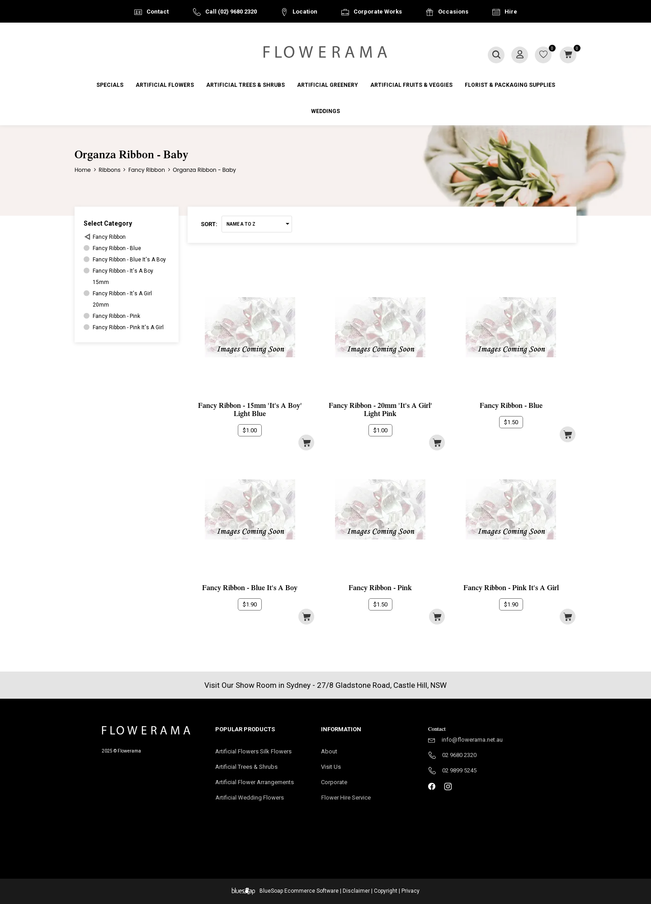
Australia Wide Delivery (332, 34)
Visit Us (335, 767)
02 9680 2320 (459, 755)
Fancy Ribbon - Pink (116, 316)
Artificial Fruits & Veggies (411, 85)
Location (304, 11)
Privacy (410, 891)
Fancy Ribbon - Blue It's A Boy (129, 259)
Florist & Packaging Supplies (510, 85)
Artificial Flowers (165, 85)
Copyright (385, 891)
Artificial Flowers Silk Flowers (253, 751)
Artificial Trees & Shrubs (245, 85)
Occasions (453, 11)
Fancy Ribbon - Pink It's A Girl (128, 327)
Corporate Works (378, 11)
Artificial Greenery (327, 85)
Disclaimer (356, 891)
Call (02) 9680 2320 (231, 11)
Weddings (325, 111)
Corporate (347, 785)
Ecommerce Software (311, 891)
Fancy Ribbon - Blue (117, 248)
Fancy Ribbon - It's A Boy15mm (123, 276)
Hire (511, 11)
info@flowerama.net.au (472, 739)
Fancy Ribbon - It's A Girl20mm (122, 299)
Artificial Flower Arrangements (259, 785)
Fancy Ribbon (109, 237)
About (329, 751)
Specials (109, 85)
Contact (157, 11)
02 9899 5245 (459, 770)
